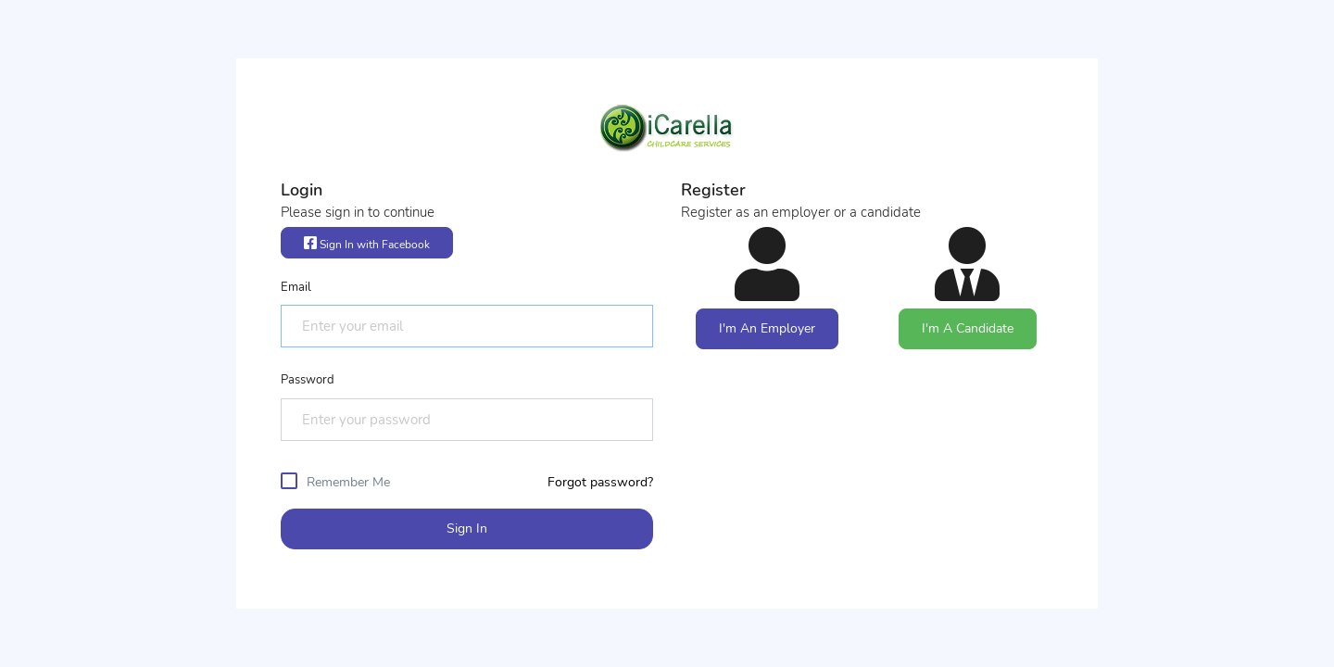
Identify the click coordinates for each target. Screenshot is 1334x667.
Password (307, 379)
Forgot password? (600, 482)
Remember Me (348, 481)
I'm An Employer (767, 328)
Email (296, 287)
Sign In (467, 528)
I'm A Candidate (967, 328)
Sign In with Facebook (367, 243)
